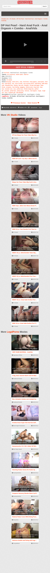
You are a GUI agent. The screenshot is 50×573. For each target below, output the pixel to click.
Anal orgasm (33, 81)
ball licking (38, 83)
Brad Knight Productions (18, 425)
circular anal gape (35, 85)
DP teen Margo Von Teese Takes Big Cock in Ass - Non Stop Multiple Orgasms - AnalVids (25, 129)
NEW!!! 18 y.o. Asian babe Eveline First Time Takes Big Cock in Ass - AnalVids (25, 294)
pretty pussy (20, 90)
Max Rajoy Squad (17, 449)
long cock (36, 87)
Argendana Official (17, 355)
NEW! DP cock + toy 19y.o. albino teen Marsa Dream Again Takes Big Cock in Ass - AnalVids (25, 153)
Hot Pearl (6, 72)
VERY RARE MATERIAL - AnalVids (25, 348)
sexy (6, 92)
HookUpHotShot (16, 472)
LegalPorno (13, 332)
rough (39, 90)
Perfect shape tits (29, 89)
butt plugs (8, 81)
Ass (13, 83)
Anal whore (8, 83)
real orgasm (33, 90)
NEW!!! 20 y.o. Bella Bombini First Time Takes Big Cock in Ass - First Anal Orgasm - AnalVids (24, 270)
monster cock (8, 89)
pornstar (6, 90)
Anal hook (26, 81)
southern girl (11, 92)
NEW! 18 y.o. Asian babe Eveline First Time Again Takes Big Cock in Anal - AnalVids (25, 317)
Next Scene (33, 103)
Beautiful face (9, 85)
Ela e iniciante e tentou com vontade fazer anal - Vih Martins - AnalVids (25, 393)
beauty (16, 85)
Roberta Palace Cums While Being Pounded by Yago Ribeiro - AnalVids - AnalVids (25, 511)
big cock (21, 85)
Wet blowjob (19, 92)
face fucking (15, 87)
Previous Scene (18, 103)
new (14, 89)
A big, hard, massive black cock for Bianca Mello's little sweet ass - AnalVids (25, 370)
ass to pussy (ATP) (28, 83)
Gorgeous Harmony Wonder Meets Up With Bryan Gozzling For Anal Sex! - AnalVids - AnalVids (25, 487)
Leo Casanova (11, 74)
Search (45, 6)
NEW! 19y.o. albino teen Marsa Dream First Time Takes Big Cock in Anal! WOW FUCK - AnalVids (25, 200)
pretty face (13, 90)
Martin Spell (19, 74)
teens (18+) (15, 81)
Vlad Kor (26, 74)
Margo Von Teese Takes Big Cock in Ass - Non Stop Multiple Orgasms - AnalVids (25, 176)
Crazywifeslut (16, 543)
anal (21, 81)
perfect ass (20, 89)
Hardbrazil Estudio (17, 378)
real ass (27, 90)
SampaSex (15, 520)
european (8, 87)
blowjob (26, 85)
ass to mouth (18, 83)
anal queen (41, 81)
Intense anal (29, 87)
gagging (22, 87)
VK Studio (9, 80)
